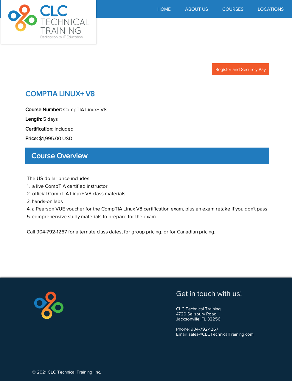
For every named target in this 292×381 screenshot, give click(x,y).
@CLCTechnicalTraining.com (226, 334)
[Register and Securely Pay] (240, 69)
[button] (233, 9)
